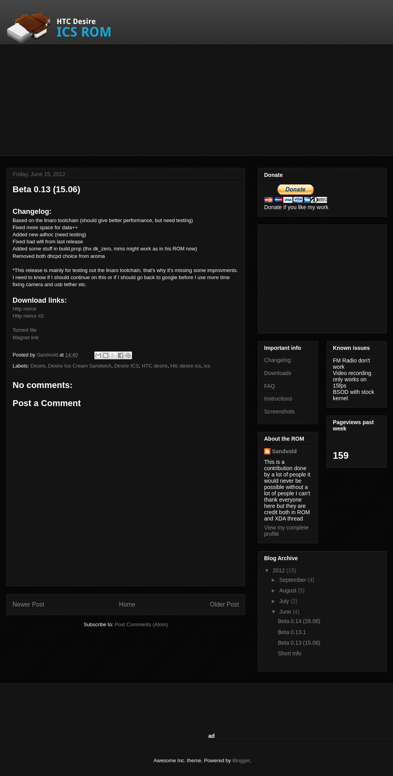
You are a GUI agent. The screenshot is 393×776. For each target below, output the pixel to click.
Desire (38, 366)
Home (127, 604)
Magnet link (26, 337)
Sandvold (48, 355)
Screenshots (279, 411)
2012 (279, 570)
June (285, 612)
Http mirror (25, 309)
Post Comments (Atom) (141, 624)
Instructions (278, 398)
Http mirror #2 (28, 316)
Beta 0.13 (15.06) (299, 643)
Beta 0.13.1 (292, 632)
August (288, 590)
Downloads (277, 373)
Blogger (241, 760)
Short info (289, 653)
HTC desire (155, 366)
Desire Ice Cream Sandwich (79, 366)
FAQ (269, 386)
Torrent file (25, 330)
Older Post (224, 604)
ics (207, 366)
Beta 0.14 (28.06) (299, 621)
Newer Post (28, 604)
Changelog (277, 360)
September (293, 580)
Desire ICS (126, 366)
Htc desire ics (186, 366)
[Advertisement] (131, 99)
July (284, 601)
